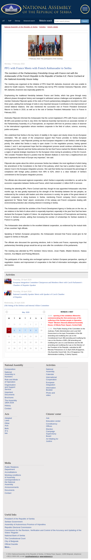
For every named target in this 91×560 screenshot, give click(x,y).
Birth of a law (7, 430)
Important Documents (9, 393)
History (8, 405)
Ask (47, 418)
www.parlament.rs (46, 556)
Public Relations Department (12, 468)
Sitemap (17, 21)
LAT (3, 21)
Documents (9, 490)
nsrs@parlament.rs (32, 556)
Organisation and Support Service (10, 387)
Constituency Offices (51, 425)
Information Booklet (51, 389)
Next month (44, 312)
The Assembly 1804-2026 (11, 401)
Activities (42, 27)
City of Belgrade (11, 541)
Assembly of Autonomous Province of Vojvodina (25, 524)
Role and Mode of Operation (11, 380)
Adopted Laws (8, 419)
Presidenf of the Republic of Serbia (20, 519)
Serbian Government (14, 522)
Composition (10, 369)
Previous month (6, 312)
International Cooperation (51, 378)
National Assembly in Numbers (10, 374)
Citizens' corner (53, 414)
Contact (8, 408)
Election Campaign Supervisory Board (51, 432)
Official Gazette (11, 544)
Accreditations (11, 472)
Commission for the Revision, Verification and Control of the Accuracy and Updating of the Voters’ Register (43, 531)
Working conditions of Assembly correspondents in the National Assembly (13, 479)
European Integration (50, 383)
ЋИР (9, 21)
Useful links (10, 514)
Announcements (12, 487)
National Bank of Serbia (15, 535)
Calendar (50, 374)
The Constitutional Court (15, 538)
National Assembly (14, 365)
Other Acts (7, 424)
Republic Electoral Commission (18, 527)
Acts (7, 414)
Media (8, 463)
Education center (53, 421)
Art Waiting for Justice (52, 440)
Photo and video (50, 394)
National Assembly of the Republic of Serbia (20, 27)
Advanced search (29, 21)
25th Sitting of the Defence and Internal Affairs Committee (26, 305)
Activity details (53, 27)
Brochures (9, 397)
